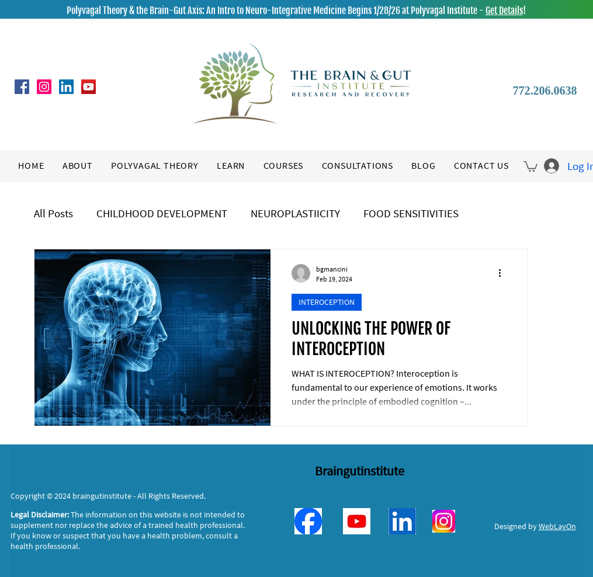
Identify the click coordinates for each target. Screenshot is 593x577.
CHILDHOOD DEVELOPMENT (161, 213)
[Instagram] (44, 86)
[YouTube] (88, 86)
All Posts (53, 213)
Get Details (504, 10)
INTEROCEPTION (327, 302)
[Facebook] (22, 86)
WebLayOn (557, 526)
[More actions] (504, 273)
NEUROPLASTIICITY (295, 213)
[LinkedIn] (66, 86)
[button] (530, 166)
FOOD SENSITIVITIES (411, 213)
